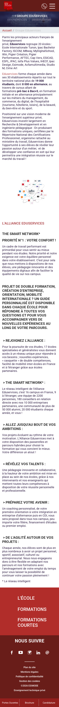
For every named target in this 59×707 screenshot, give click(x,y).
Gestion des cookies (29, 681)
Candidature (49, 702)
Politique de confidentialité (29, 676)
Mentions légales (29, 672)
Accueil (7, 30)
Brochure (29, 702)
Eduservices (10, 74)
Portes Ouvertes (10, 702)
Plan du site (30, 667)
